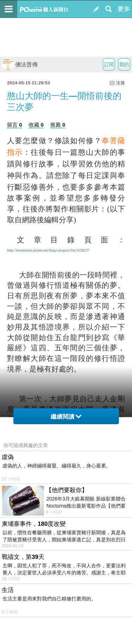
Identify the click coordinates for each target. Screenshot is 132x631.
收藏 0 (36, 125)
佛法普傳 (20, 64)
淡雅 (120, 82)
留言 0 (14, 125)
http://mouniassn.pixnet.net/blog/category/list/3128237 (48, 250)
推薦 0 (57, 125)
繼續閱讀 (66, 417)
